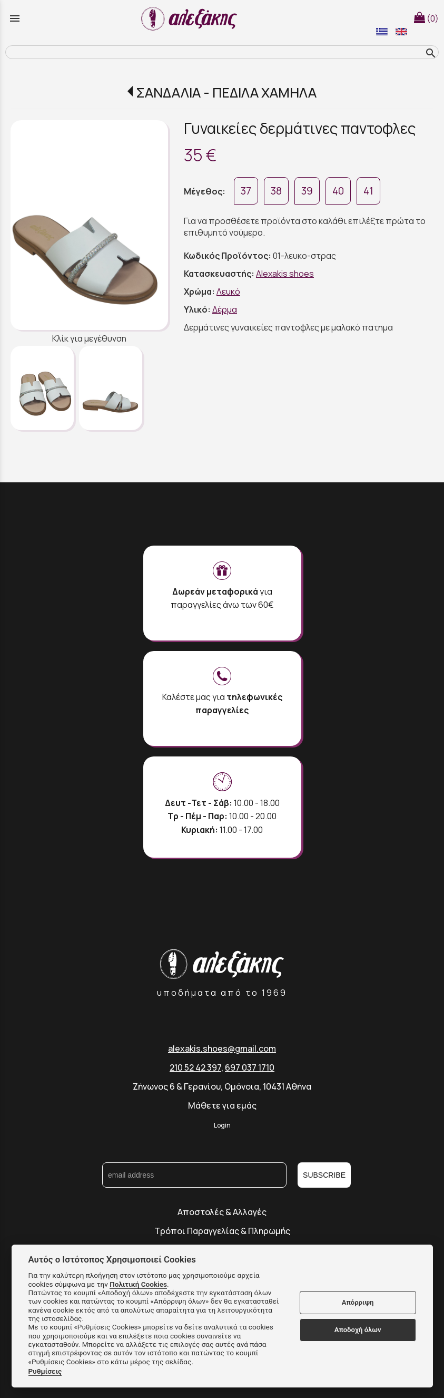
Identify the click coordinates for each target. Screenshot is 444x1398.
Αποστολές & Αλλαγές (222, 1212)
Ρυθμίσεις (45, 1371)
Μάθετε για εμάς (222, 1105)
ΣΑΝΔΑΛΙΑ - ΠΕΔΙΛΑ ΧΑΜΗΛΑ (226, 92)
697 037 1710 (249, 1067)
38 (276, 191)
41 (368, 191)
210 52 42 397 (195, 1067)
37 (246, 191)
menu (14, 18)
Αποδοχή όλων (357, 1330)
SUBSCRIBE (324, 1175)
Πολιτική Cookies (138, 1284)
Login (222, 1125)
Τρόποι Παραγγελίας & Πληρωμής (222, 1231)
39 (307, 191)
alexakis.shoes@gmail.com (222, 1048)
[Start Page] (191, 18)
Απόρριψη (358, 1302)
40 (338, 191)
